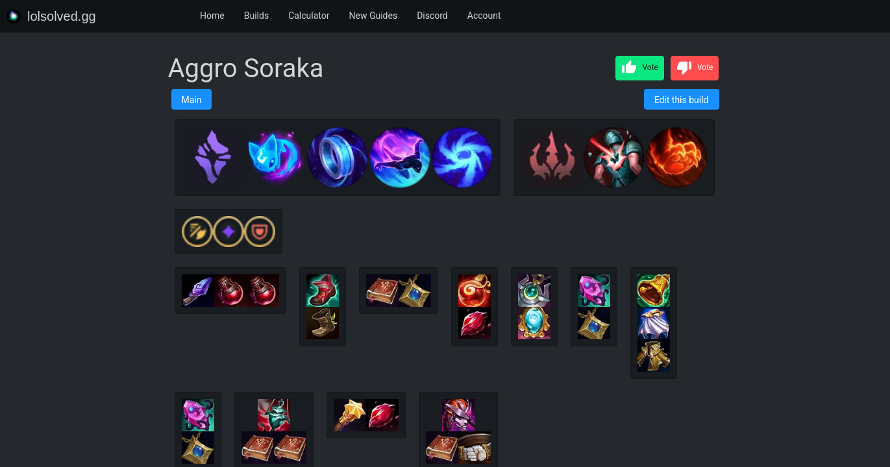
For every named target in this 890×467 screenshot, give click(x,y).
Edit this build (681, 100)
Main (192, 100)
